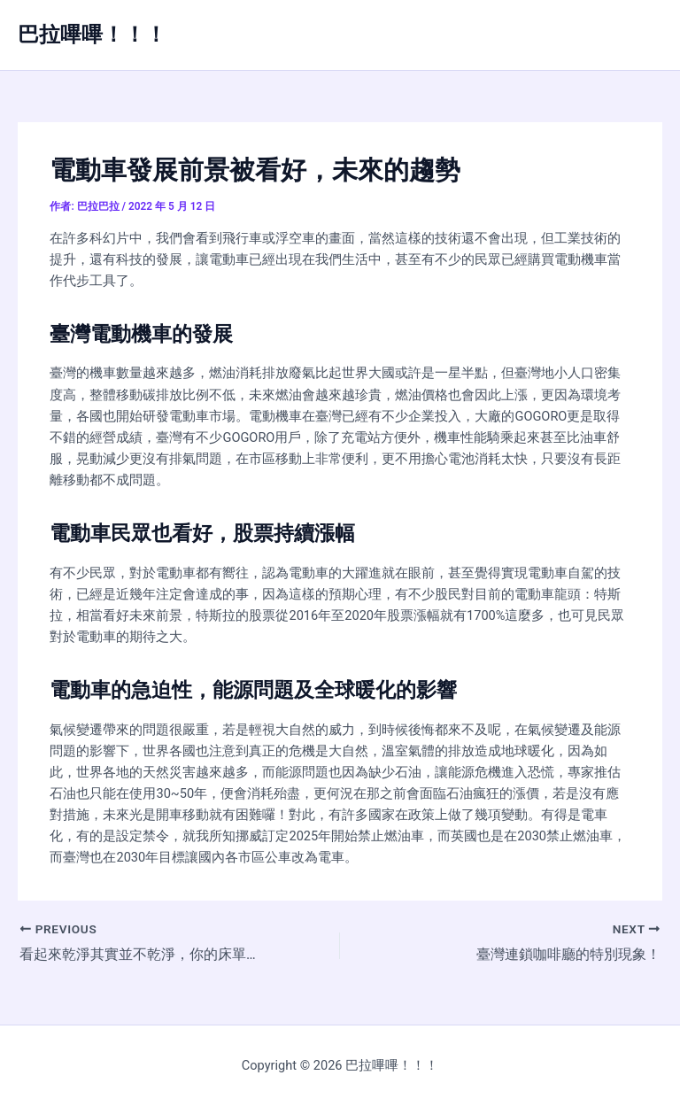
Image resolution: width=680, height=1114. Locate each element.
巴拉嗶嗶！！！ (92, 34)
